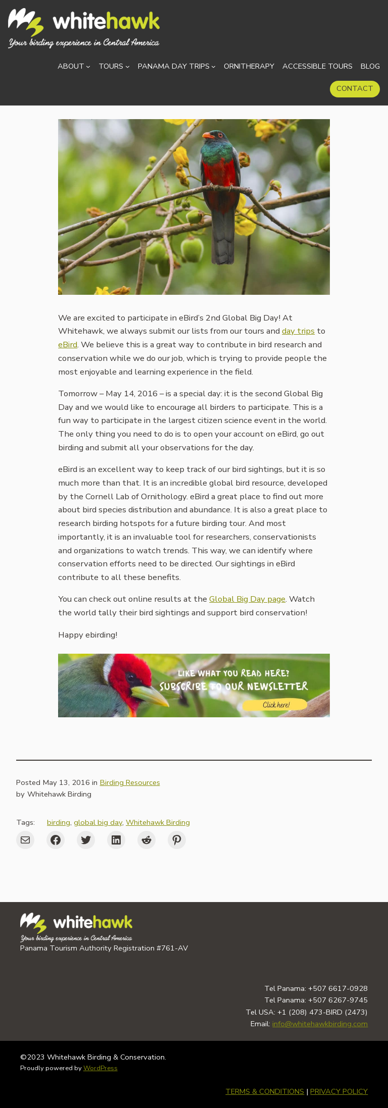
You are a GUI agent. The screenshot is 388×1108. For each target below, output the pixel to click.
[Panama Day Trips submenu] (213, 66)
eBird (67, 344)
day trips (298, 331)
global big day (98, 822)
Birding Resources (130, 782)
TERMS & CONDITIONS (264, 1091)
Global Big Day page (247, 599)
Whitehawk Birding (158, 822)
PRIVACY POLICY (339, 1091)
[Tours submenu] (127, 66)
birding (58, 822)
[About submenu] (88, 66)
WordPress (100, 1068)
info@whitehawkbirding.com (320, 1024)
